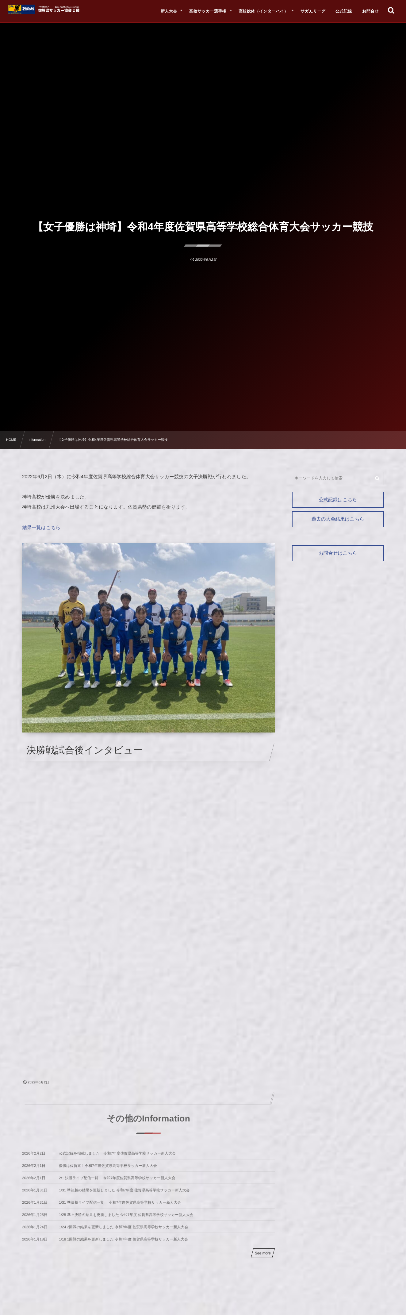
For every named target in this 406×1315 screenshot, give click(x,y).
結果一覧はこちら (41, 527)
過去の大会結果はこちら (338, 519)
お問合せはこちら (338, 553)
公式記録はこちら (338, 499)
